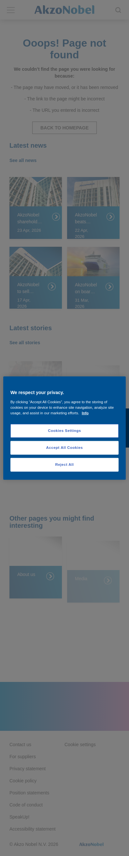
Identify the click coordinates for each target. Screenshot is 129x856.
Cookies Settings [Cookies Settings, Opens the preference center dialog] (64, 431)
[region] (64, 428)
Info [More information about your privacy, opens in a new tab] (85, 413)
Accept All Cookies (64, 447)
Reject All (64, 464)
